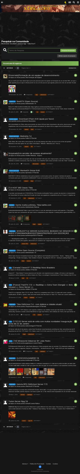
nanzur (28, 190)
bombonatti (29, 360)
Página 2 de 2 (25, 68)
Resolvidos (32, 121)
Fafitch (28, 138)
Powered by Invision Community (40, 471)
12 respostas (27, 351)
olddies (28, 270)
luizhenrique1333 (31, 235)
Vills (27, 77)
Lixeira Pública (37, 343)
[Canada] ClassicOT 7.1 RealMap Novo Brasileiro (34, 268)
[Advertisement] (40, 27)
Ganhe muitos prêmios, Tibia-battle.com (33, 205)
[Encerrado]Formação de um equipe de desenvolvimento (33, 75)
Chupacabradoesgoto (32, 306)
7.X (35, 103)
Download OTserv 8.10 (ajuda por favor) (36, 119)
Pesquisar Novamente (68, 50)
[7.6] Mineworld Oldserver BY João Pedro (31, 341)
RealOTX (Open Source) (27, 101)
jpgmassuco (29, 343)
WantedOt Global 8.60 (30, 170)
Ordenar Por (73, 68)
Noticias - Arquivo (36, 155)
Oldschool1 (29, 386)
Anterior (10, 68)
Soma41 (28, 403)
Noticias (36, 207)
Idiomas (25, 464)
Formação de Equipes (35, 77)
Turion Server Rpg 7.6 (18, 401)
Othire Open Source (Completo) (31, 250)
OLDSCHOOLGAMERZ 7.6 (28, 358)
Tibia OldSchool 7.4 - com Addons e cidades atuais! (39, 304)
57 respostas (25, 314)
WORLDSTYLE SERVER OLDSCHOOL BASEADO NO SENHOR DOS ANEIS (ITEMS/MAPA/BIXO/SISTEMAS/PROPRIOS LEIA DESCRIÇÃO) (41, 232)
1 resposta (24, 112)
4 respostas (28, 94)
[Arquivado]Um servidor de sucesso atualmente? (30, 153)
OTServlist (33, 138)
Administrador (30, 103)
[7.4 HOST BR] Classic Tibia (20, 188)
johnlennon (24, 121)
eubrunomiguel (30, 326)
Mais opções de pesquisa (67, 56)
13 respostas (25, 224)
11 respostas (25, 163)
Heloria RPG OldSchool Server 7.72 (32, 384)
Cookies (55, 464)
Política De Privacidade (37, 464)
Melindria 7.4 (26, 136)
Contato (48, 464)
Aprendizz (29, 172)
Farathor (28, 155)
